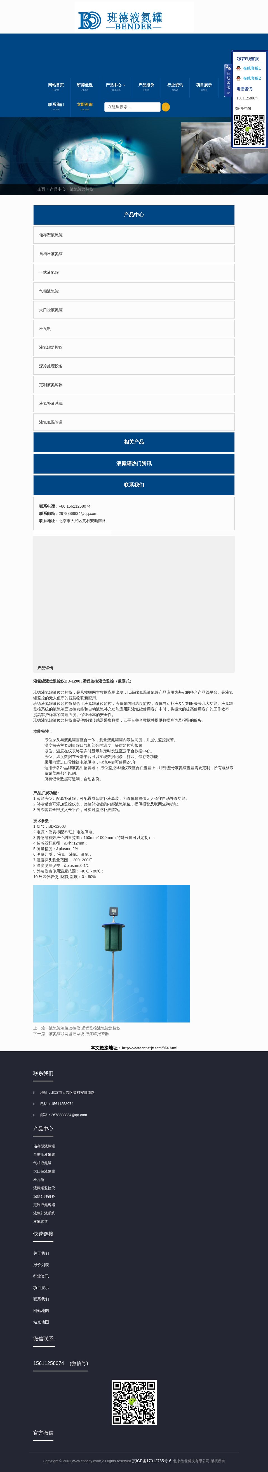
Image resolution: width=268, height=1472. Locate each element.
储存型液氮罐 (51, 235)
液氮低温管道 (51, 422)
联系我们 (56, 107)
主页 (41, 189)
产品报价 (146, 88)
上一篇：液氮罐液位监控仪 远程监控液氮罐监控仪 (77, 1028)
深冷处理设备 (51, 366)
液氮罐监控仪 (81, 189)
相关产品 (134, 442)
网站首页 (56, 88)
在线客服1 (252, 68)
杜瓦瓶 (45, 328)
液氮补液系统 (51, 403)
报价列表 (41, 1264)
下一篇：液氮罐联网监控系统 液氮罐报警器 (71, 1033)
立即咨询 (85, 107)
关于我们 (41, 1253)
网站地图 (41, 1310)
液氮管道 (40, 1221)
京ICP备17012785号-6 (151, 1461)
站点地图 (41, 1322)
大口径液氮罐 (51, 310)
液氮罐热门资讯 (134, 463)
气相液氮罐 (49, 291)
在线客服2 (252, 78)
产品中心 (115, 88)
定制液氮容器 (51, 384)
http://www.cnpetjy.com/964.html (150, 1048)
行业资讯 (175, 88)
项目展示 (204, 88)
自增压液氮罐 (51, 253)
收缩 (228, 80)
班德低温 (85, 88)
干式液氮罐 (49, 272)
